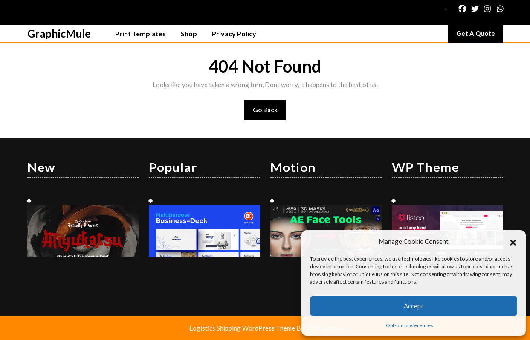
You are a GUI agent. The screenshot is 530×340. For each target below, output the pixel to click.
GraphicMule (59, 33)
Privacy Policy (234, 33)
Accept (413, 306)
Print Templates (140, 33)
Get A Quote (479, 35)
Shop (189, 33)
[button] (513, 241)
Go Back (270, 112)
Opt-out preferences (409, 325)
